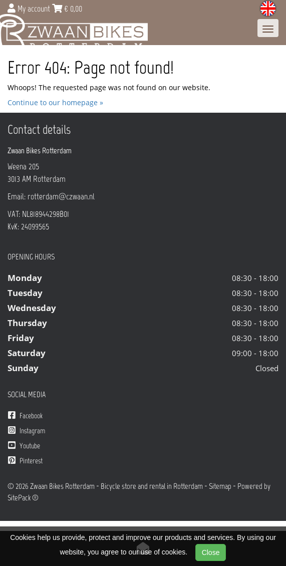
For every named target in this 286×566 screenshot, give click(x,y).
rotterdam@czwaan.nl (61, 196)
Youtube (24, 445)
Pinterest (25, 460)
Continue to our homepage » (55, 102)
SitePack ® (23, 497)
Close (211, 552)
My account (30, 9)
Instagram (26, 430)
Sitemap (220, 486)
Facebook (25, 415)
